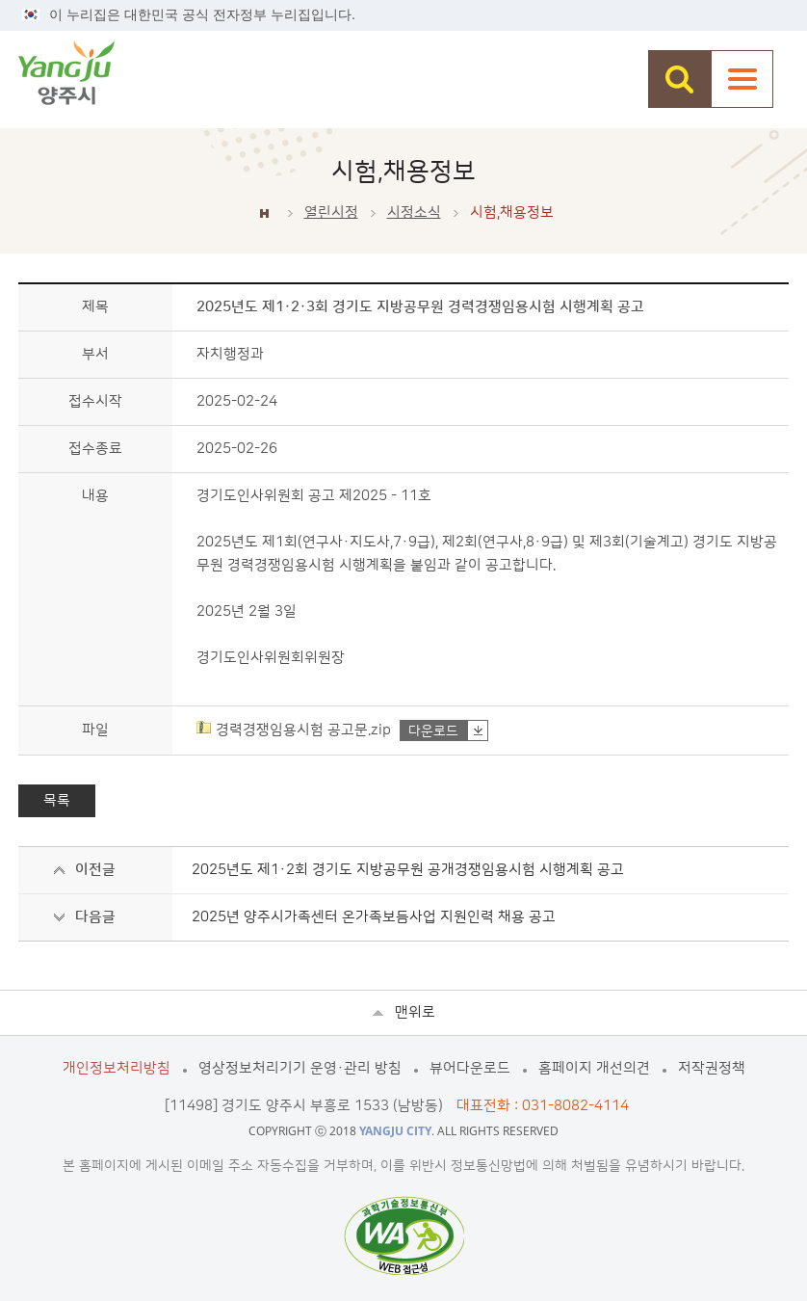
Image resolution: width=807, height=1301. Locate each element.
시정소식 (414, 212)
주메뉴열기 (742, 79)
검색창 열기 (679, 79)
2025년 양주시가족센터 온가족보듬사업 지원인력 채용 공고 (374, 917)
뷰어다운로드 (470, 1068)
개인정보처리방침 (116, 1068)
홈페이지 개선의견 (594, 1068)
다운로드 (433, 731)
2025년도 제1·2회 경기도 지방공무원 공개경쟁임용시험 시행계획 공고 (408, 870)
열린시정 (331, 212)
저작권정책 (711, 1068)
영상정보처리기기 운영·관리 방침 (300, 1068)
